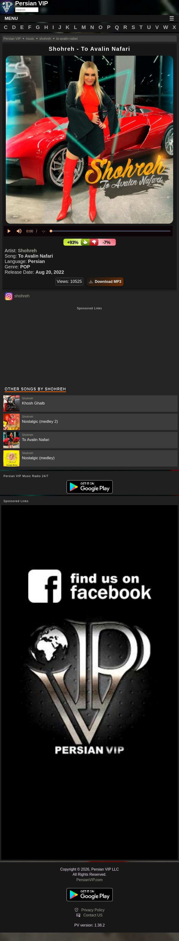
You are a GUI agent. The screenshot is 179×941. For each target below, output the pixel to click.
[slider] (110, 231)
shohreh (45, 38)
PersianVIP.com (89, 880)
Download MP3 (105, 282)
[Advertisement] (89, 347)
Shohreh (27, 250)
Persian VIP (12, 38)
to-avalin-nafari (67, 38)
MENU (11, 18)
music (30, 38)
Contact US (93, 915)
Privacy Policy (93, 910)
